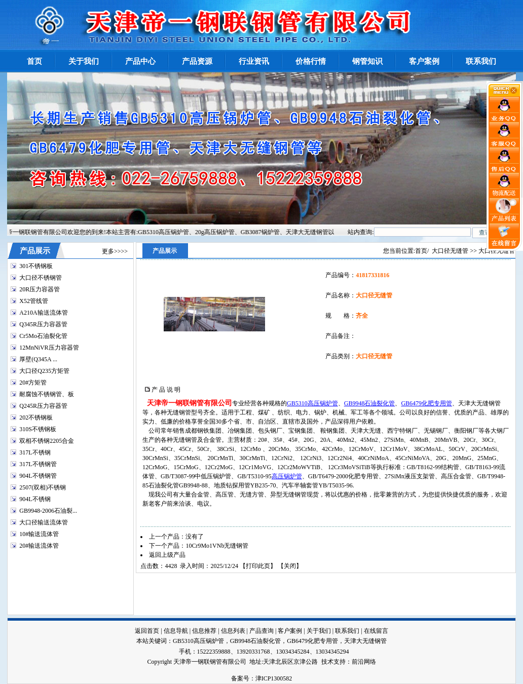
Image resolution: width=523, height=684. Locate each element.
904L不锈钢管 (37, 475)
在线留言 (376, 630)
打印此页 (258, 565)
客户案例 (290, 630)
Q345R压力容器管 (43, 324)
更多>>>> (115, 251)
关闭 (290, 565)
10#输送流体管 (39, 534)
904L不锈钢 (34, 499)
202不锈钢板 (36, 417)
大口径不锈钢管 (40, 277)
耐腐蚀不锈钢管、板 (46, 394)
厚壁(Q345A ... (38, 359)
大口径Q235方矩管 (44, 370)
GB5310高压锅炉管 (312, 403)
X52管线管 (33, 301)
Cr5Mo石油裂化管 (43, 335)
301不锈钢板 (36, 266)
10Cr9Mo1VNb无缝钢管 (216, 545)
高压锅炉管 (287, 476)
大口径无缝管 (450, 250)
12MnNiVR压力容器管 (49, 347)
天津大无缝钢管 (365, 640)
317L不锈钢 (34, 452)
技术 (327, 661)
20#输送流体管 (39, 545)
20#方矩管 (33, 382)
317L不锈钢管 (37, 464)
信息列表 (233, 630)
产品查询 (261, 630)
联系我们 (347, 630)
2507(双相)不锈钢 (42, 487)
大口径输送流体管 (43, 522)
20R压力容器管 (39, 289)
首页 (421, 250)
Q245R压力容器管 (43, 405)
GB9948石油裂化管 (369, 403)
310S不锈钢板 (37, 429)
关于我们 (319, 630)
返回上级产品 (167, 554)
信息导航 (176, 630)
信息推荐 (204, 630)
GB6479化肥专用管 (426, 403)
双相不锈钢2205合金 (46, 440)
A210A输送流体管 (43, 312)
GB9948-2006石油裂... (48, 510)
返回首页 (147, 630)
